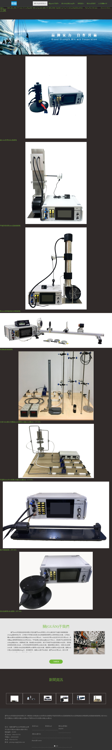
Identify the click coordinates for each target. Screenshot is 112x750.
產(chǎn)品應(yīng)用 (68, 3)
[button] (8, 375)
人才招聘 (101, 3)
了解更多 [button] (56, 661)
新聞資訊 (81, 3)
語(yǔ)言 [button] (105, 3)
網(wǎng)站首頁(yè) (40, 3)
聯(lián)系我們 (91, 3)
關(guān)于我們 (54, 3)
